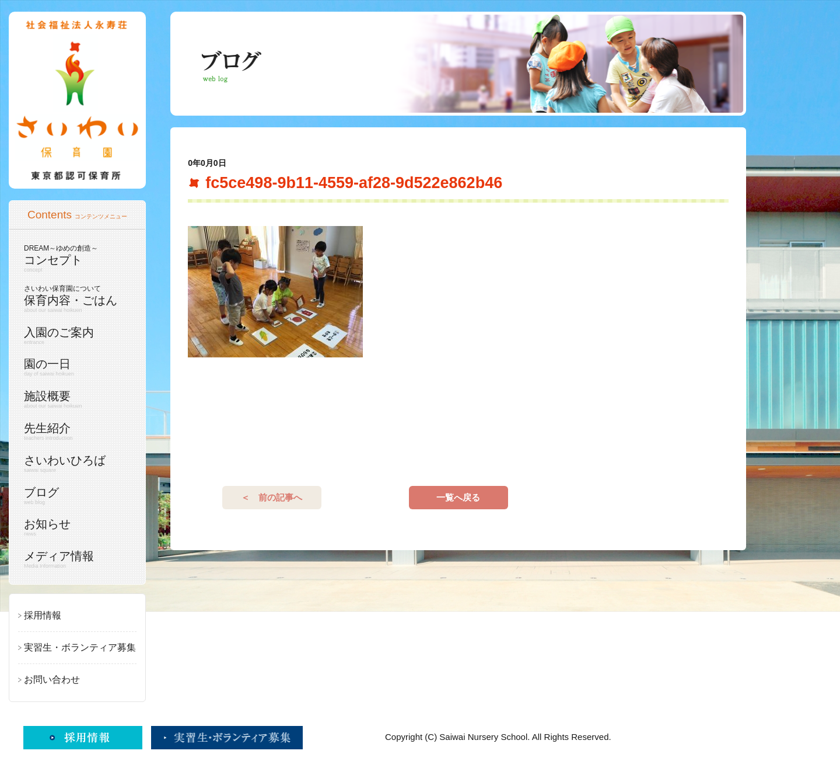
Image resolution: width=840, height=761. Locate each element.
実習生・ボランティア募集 (80, 647)
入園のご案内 (74, 336)
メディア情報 (74, 559)
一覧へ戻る (458, 497)
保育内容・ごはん (74, 298)
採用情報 (42, 615)
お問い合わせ (52, 679)
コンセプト (74, 258)
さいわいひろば (74, 464)
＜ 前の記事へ (271, 497)
